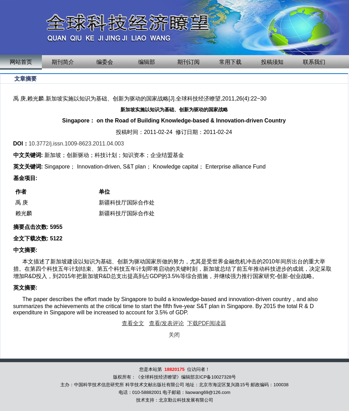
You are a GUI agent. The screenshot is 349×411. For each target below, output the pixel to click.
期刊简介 (63, 62)
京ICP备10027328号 (215, 377)
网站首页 (21, 62)
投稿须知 (272, 62)
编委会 (104, 62)
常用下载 (230, 62)
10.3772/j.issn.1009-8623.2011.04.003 (76, 144)
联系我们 (314, 62)
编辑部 (146, 62)
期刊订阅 (188, 62)
